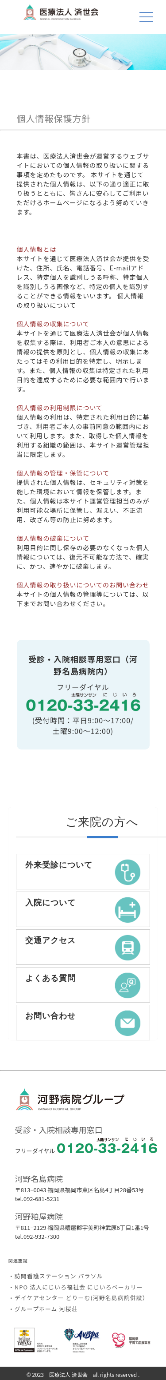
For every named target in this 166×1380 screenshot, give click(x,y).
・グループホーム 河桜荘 (43, 1309)
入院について (83, 909)
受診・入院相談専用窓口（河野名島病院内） (83, 665)
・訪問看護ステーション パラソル (55, 1276)
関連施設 (18, 1260)
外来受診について (83, 872)
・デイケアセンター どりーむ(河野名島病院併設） (78, 1297)
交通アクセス (83, 947)
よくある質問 (83, 985)
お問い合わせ (83, 1023)
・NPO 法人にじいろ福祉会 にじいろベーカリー (75, 1287)
